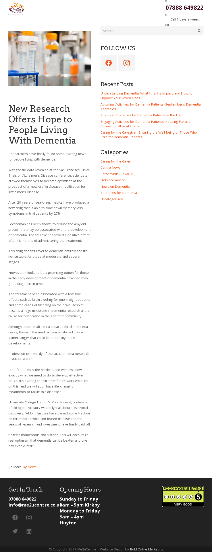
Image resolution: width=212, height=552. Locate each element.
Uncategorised (111, 199)
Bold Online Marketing (146, 549)
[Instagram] (126, 63)
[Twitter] (15, 531)
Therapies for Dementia (118, 192)
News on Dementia (115, 186)
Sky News (29, 467)
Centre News (110, 167)
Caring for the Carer (115, 161)
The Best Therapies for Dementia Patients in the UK (140, 115)
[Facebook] (108, 63)
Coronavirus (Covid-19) (117, 174)
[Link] (16, 8)
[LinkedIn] (29, 531)
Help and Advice (112, 180)
